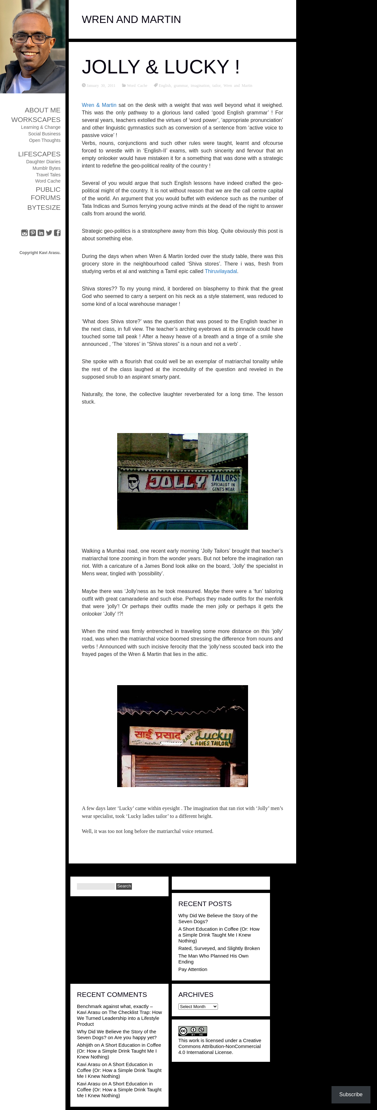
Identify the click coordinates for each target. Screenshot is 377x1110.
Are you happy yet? (135, 1037)
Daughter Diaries (43, 161)
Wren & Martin (99, 105)
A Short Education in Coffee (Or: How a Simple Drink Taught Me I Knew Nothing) (219, 934)
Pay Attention (192, 969)
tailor (216, 85)
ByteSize (44, 207)
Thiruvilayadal (221, 271)
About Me (43, 110)
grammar (181, 85)
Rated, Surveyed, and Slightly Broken (219, 948)
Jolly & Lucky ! (161, 67)
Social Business (44, 133)
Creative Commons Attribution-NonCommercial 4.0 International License (219, 1046)
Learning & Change (41, 127)
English (165, 85)
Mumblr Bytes (46, 168)
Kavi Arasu (88, 1064)
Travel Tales (48, 174)
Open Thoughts (45, 140)
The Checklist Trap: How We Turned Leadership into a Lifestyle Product (119, 1018)
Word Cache (48, 181)
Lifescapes (39, 154)
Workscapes (36, 119)
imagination (200, 85)
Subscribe (351, 1094)
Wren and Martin (238, 85)
